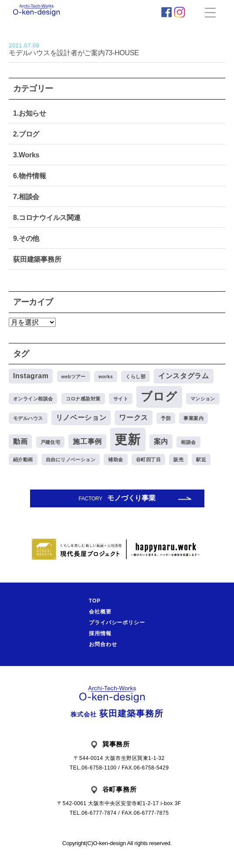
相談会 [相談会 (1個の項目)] (188, 442)
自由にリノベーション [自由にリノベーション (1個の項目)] (70, 459)
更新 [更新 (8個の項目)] (128, 439)
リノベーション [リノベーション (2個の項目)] (81, 417)
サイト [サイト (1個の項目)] (120, 398)
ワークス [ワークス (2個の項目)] (133, 417)
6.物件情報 (29, 176)
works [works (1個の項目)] (105, 376)
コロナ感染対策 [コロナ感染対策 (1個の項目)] (83, 398)
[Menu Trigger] (210, 12)
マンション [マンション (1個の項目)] (202, 398)
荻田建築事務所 (37, 259)
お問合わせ (103, 644)
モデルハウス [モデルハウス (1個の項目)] (28, 418)
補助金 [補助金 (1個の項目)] (115, 459)
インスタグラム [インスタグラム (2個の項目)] (183, 376)
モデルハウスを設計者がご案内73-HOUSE (117, 49)
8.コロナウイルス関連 (47, 217)
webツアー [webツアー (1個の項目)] (73, 376)
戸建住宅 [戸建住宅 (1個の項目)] (51, 442)
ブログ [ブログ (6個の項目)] (159, 396)
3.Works (26, 155)
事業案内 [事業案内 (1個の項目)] (193, 418)
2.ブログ (26, 134)
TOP (95, 601)
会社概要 (100, 612)
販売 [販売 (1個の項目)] (178, 459)
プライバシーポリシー (117, 623)
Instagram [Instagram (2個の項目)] (30, 376)
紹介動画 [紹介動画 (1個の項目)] (23, 459)
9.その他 (26, 238)
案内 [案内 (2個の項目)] (161, 441)
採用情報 (100, 633)
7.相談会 (26, 196)
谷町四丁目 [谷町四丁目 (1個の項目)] (148, 459)
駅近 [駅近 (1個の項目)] (201, 459)
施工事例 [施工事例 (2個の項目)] (87, 441)
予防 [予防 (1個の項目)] (166, 418)
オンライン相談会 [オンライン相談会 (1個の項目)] (33, 398)
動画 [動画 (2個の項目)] (20, 441)
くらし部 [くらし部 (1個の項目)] (135, 376)
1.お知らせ (29, 113)
